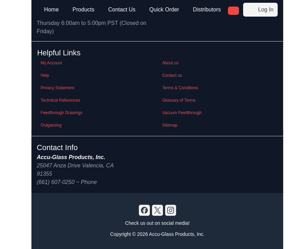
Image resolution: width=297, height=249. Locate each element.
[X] (157, 210)
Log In (260, 10)
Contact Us (121, 9)
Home (51, 9)
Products (83, 9)
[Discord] (144, 210)
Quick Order (164, 9)
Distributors (207, 9)
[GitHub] (170, 210)
